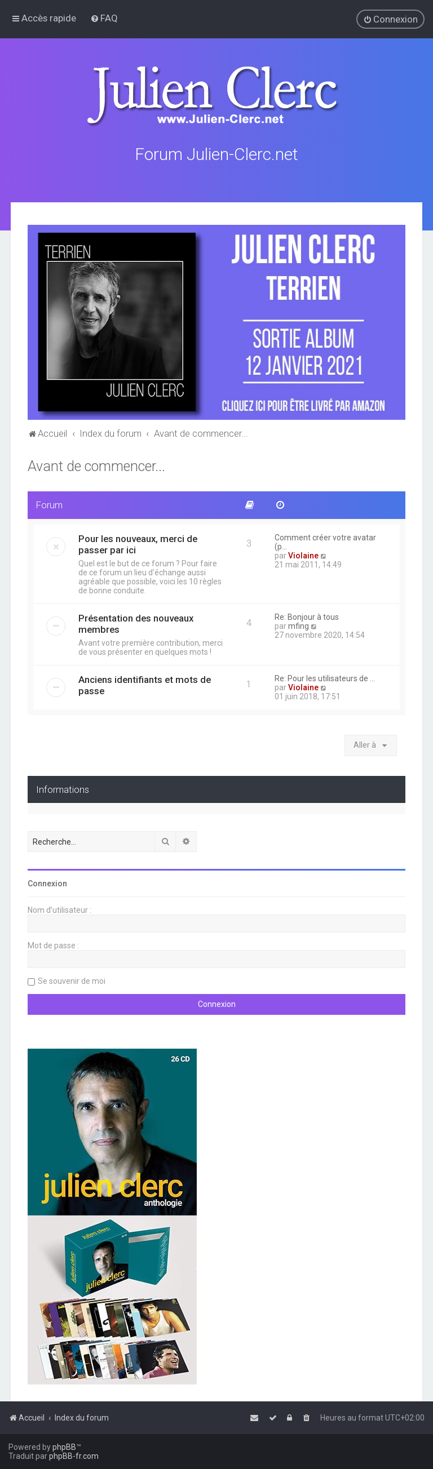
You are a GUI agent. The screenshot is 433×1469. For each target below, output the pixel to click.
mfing (298, 626)
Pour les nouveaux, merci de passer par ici (137, 544)
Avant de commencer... (96, 466)
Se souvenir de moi (71, 981)
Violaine (303, 555)
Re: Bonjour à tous (307, 617)
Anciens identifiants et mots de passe (144, 685)
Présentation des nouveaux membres (135, 624)
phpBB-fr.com (74, 1456)
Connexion (47, 883)
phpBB (64, 1447)
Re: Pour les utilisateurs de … (325, 678)
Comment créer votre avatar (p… (325, 542)
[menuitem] (104, 18)
